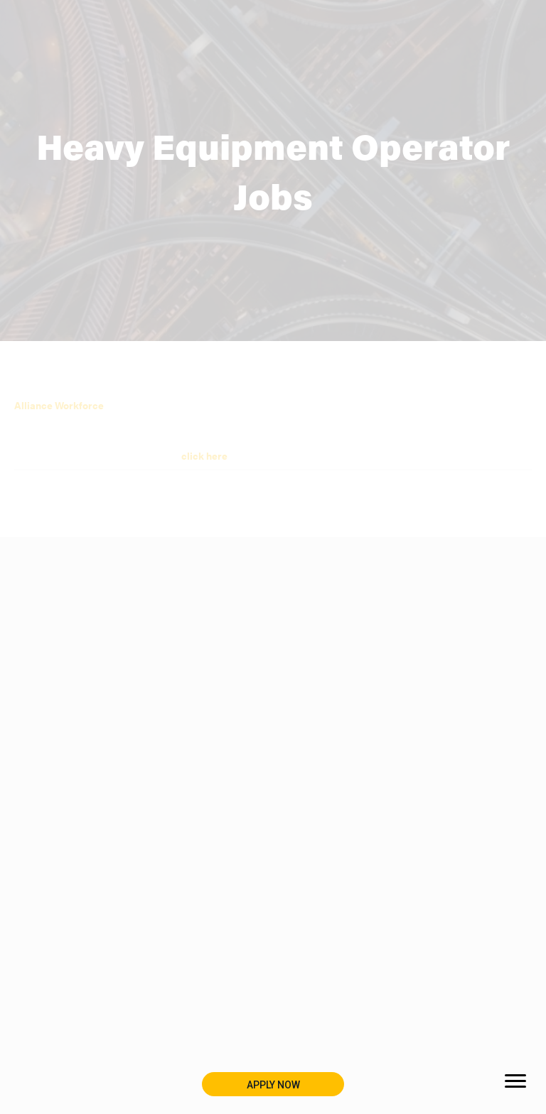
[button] (273, 1084)
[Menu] (515, 1081)
